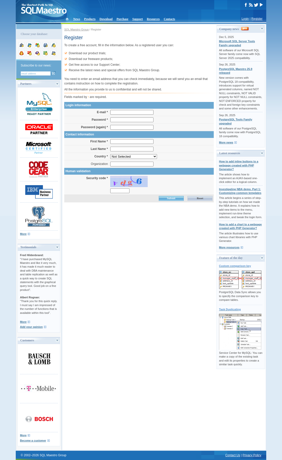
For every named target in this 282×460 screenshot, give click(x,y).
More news (226, 142)
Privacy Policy (251, 455)
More (23, 233)
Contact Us (232, 455)
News (76, 19)
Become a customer (33, 440)
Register (256, 18)
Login (245, 18)
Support (137, 19)
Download (106, 19)
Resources (153, 19)
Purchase (122, 19)
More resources (229, 247)
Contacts (169, 19)
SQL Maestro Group (76, 29)
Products (90, 19)
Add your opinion (31, 326)
